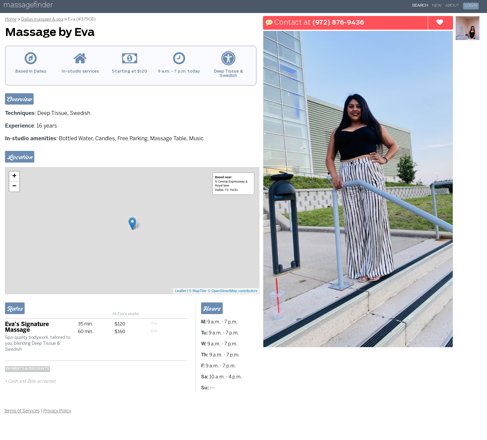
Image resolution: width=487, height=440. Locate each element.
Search (420, 6)
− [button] (14, 187)
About (452, 6)
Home (11, 19)
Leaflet (180, 291)
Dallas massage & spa (42, 19)
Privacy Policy (57, 410)
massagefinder (28, 6)
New (436, 6)
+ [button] (14, 177)
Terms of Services (22, 410)
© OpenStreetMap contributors (232, 291)
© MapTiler (198, 291)
